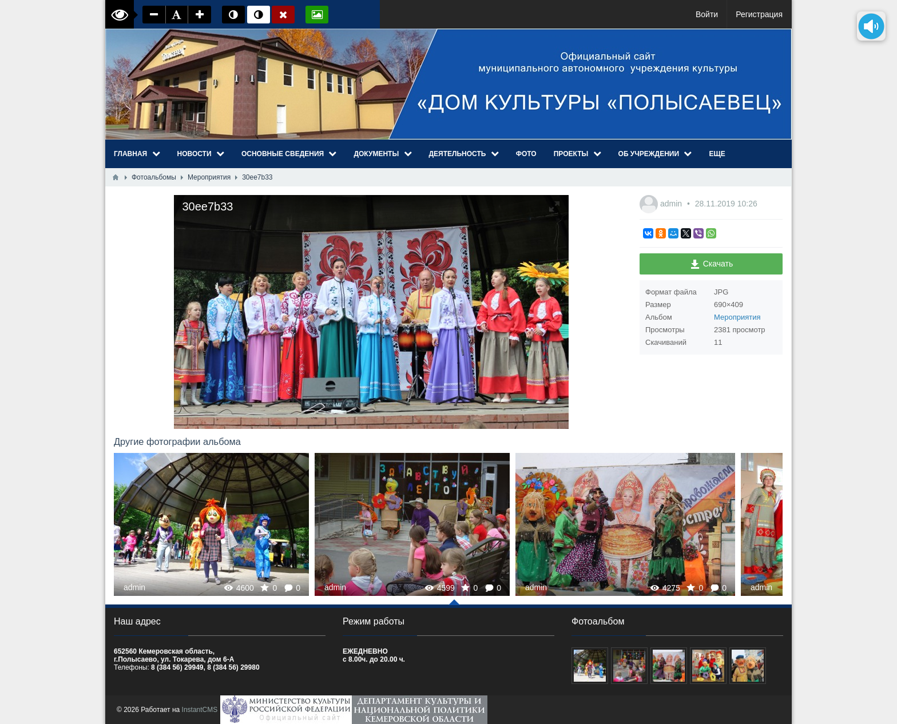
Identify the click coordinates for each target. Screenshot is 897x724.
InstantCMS (200, 710)
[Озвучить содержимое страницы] (871, 26)
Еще (717, 154)
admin (672, 203)
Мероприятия (737, 317)
